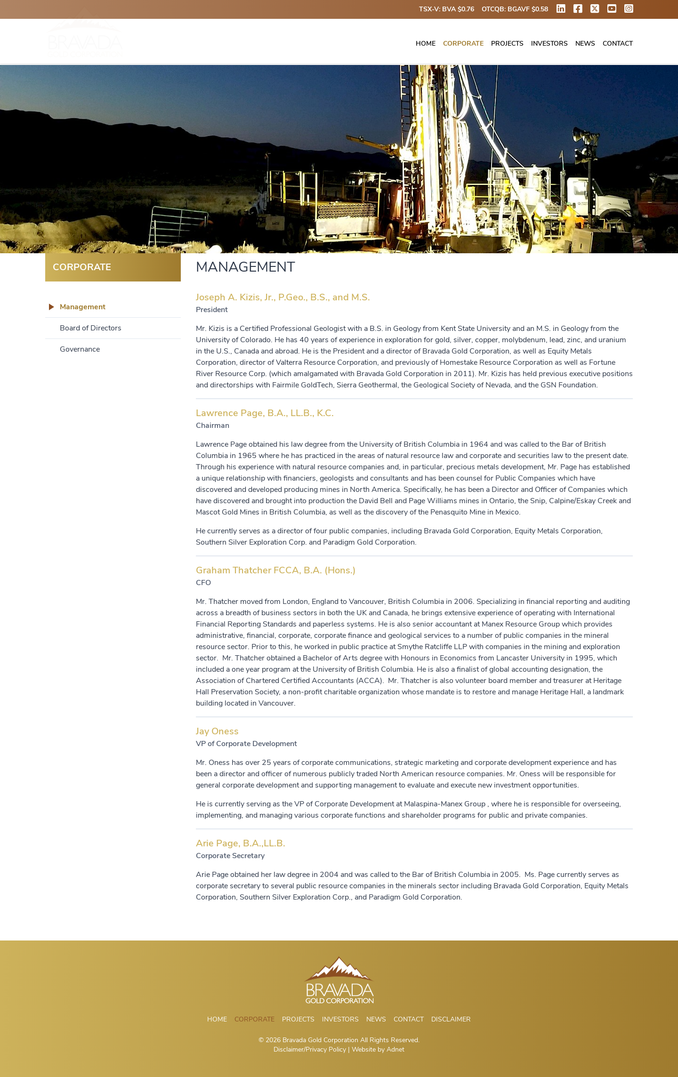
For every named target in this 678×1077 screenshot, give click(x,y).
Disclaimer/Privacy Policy (310, 1049)
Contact (618, 44)
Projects (507, 44)
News (585, 44)
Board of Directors (90, 328)
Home (426, 44)
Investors (549, 44)
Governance (80, 349)
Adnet (395, 1049)
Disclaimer (451, 1019)
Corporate (463, 44)
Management (82, 307)
